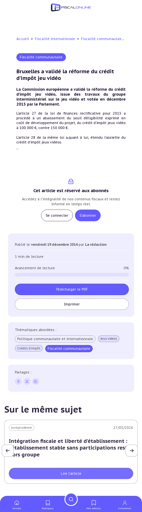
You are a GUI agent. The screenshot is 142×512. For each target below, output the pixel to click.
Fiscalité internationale (55, 39)
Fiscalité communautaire (103, 39)
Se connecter (57, 215)
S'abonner (88, 215)
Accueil (22, 39)
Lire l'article (71, 473)
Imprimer (72, 304)
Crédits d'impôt (28, 348)
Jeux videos (108, 339)
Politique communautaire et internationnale (55, 339)
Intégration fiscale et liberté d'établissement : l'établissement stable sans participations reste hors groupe (69, 448)
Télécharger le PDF (72, 289)
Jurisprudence (21, 428)
